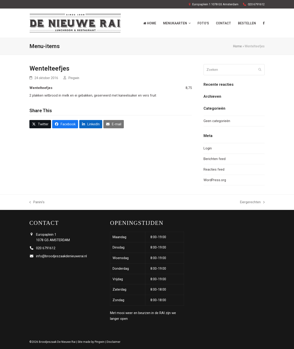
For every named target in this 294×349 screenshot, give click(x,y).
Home (237, 46)
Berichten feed (215, 159)
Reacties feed (214, 169)
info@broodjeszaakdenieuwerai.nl (61, 256)
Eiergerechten (252, 202)
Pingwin (73, 78)
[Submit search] (259, 69)
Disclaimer (113, 341)
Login (208, 148)
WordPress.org (215, 180)
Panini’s (37, 202)
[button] (40, 124)
